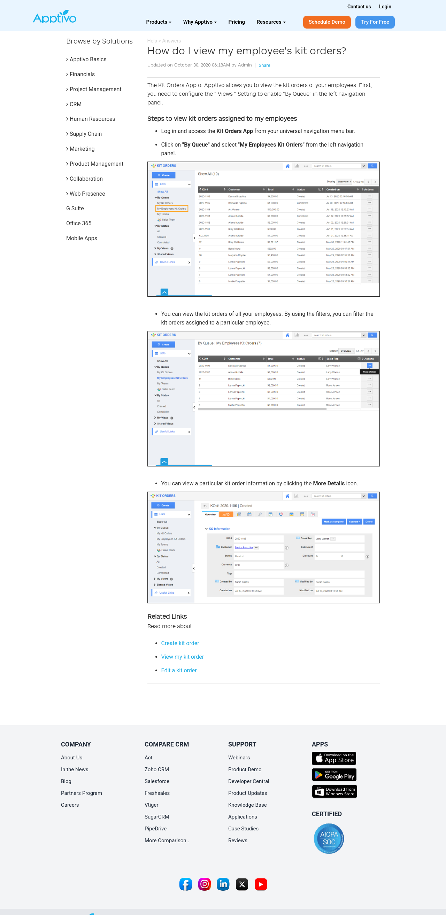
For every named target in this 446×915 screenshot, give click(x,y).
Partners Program (81, 793)
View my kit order (182, 657)
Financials (80, 74)
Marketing (80, 149)
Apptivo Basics (86, 59)
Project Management (94, 89)
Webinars (239, 757)
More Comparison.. (167, 840)
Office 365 (78, 223)
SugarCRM (157, 817)
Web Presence (85, 193)
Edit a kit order (179, 670)
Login (385, 6)
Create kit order (180, 643)
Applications (242, 817)
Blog (66, 781)
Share (264, 65)
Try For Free (375, 22)
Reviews (237, 840)
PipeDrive (156, 829)
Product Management (94, 164)
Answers (171, 41)
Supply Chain (84, 134)
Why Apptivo (200, 22)
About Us (71, 757)
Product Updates (247, 793)
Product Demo (245, 769)
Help (152, 41)
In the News (75, 769)
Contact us (359, 6)
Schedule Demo (327, 22)
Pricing (237, 22)
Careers (70, 805)
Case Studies (243, 829)
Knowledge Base (247, 805)
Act (149, 757)
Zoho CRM (157, 769)
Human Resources (90, 119)
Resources (271, 22)
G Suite (75, 208)
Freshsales (157, 793)
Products (159, 22)
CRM (74, 104)
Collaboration (84, 178)
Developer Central (248, 781)
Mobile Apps (81, 238)
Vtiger (152, 805)
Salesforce (157, 781)
